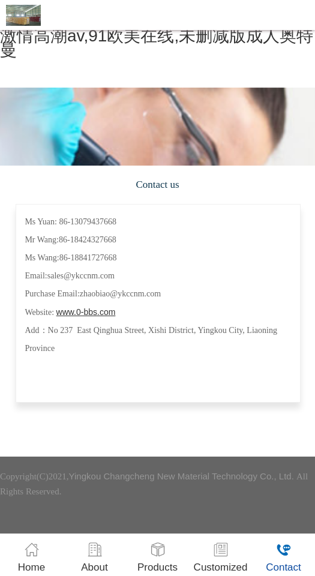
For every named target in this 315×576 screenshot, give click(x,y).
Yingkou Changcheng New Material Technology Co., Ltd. (182, 476)
